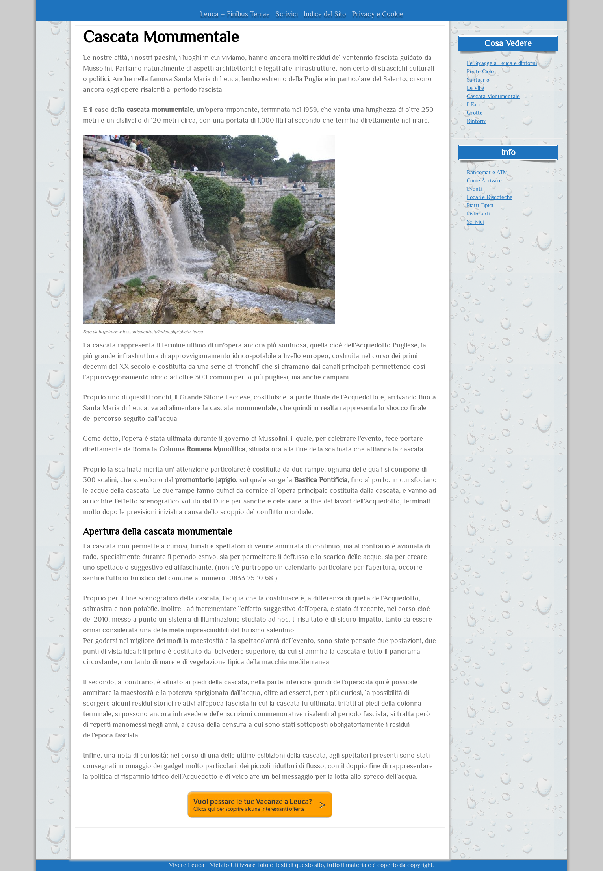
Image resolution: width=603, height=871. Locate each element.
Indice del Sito (325, 14)
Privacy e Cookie (377, 14)
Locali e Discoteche (489, 197)
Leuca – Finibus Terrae (235, 14)
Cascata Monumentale (493, 96)
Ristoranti (478, 213)
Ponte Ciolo (480, 71)
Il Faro (474, 104)
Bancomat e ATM (487, 172)
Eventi (474, 189)
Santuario (478, 79)
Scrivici (287, 14)
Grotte (474, 113)
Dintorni (476, 121)
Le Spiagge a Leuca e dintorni (502, 63)
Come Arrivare (484, 180)
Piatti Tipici (480, 205)
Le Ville (475, 88)
